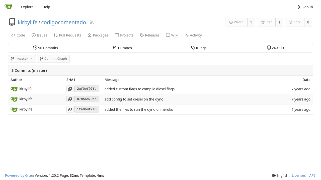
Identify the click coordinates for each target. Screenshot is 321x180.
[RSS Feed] (92, 22)
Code (18, 35)
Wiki (172, 35)
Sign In (305, 6)
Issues (39, 35)
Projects (124, 35)
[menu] (280, 175)
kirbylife (27, 22)
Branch (122, 48)
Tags (198, 48)
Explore (27, 6)
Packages (98, 35)
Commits (45, 48)
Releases (149, 35)
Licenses (299, 175)
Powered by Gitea (19, 175)
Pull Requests (67, 35)
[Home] (8, 7)
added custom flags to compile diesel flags (140, 88)
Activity (193, 35)
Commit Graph (53, 58)
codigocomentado (63, 22)
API (312, 175)
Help (46, 6)
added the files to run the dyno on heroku (139, 109)
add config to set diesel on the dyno (134, 99)
